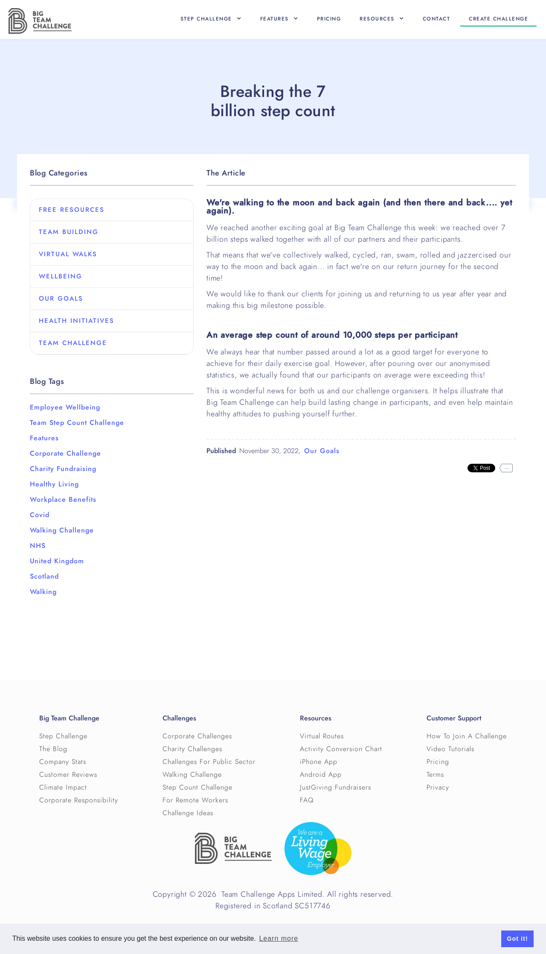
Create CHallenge (498, 18)
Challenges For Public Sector (209, 762)
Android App (321, 774)
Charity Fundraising (63, 469)
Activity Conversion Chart (341, 749)
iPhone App (318, 762)
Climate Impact (63, 787)
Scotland (44, 576)
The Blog (53, 749)
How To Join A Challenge (467, 736)
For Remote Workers (195, 800)
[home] (40, 21)
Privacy (438, 787)
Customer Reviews (68, 774)
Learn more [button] (278, 938)
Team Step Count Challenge (77, 422)
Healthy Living (54, 484)
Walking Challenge (62, 530)
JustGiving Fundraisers (335, 787)
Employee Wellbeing (65, 407)
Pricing (329, 18)
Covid (39, 515)
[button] (210, 19)
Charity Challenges (192, 749)
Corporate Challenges (197, 736)
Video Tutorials (450, 749)
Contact (436, 18)
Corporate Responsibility (78, 800)
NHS (38, 545)
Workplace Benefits (63, 499)
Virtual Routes (322, 736)
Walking (43, 592)
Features (44, 438)
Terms (435, 774)
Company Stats (62, 762)
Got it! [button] (517, 938)
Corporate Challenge (65, 453)
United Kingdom (57, 561)
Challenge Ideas (188, 813)
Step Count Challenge (197, 787)
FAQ (307, 800)
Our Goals (322, 451)
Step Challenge (63, 736)
